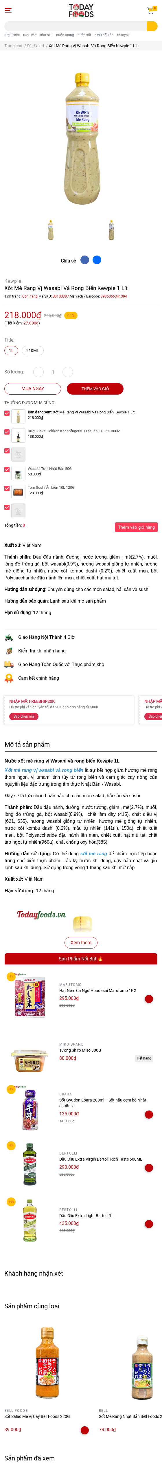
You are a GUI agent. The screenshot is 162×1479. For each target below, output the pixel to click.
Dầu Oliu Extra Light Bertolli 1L (86, 1215)
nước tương (65, 35)
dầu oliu (46, 35)
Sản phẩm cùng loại (31, 1306)
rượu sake (12, 35)
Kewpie (12, 281)
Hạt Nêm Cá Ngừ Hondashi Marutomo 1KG (98, 990)
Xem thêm (81, 942)
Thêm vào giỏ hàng (136, 527)
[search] (152, 26)
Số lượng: (14, 372)
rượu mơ (29, 35)
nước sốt (84, 35)
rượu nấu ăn (104, 35)
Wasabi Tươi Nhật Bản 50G (50, 468)
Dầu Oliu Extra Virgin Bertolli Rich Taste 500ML (100, 1159)
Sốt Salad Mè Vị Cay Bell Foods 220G (37, 1416)
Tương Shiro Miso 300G (80, 1050)
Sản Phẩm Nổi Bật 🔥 (81, 959)
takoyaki (123, 35)
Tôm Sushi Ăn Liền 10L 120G (51, 487)
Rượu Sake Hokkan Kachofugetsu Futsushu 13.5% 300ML (75, 431)
